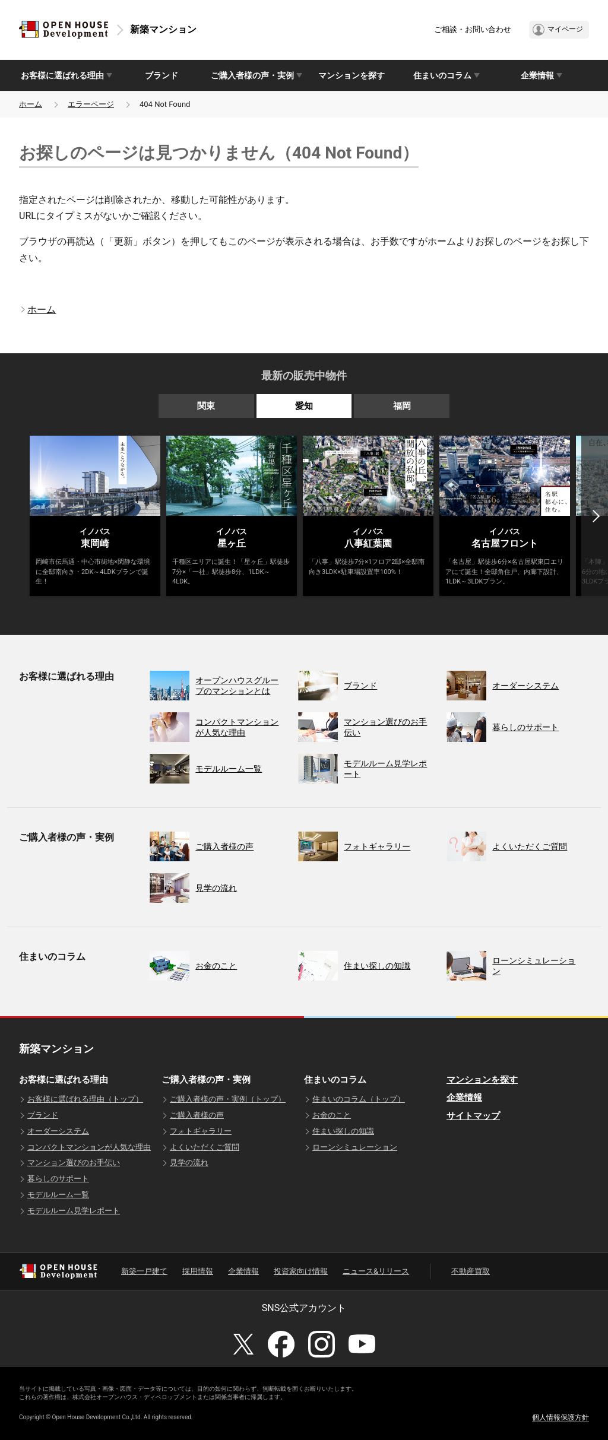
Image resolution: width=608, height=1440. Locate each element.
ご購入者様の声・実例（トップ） (228, 1099)
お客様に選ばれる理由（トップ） (85, 1099)
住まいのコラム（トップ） (358, 1099)
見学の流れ (189, 1162)
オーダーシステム (58, 1131)
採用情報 (197, 1271)
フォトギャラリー (201, 1131)
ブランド (161, 75)
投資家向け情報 (301, 1271)
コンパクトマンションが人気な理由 (89, 1147)
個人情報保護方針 (560, 1417)
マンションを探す (351, 75)
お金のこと (331, 1115)
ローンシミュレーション (354, 1147)
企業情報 (464, 1097)
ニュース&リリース (376, 1271)
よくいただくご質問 (204, 1147)
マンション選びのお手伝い (73, 1162)
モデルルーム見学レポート (73, 1210)
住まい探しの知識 (343, 1131)
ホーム (30, 104)
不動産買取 (470, 1271)
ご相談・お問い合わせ (472, 29)
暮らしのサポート (58, 1178)
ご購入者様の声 (197, 1115)
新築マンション (163, 29)
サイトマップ (473, 1116)
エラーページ (91, 104)
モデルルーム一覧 (58, 1194)
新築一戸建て (144, 1271)
